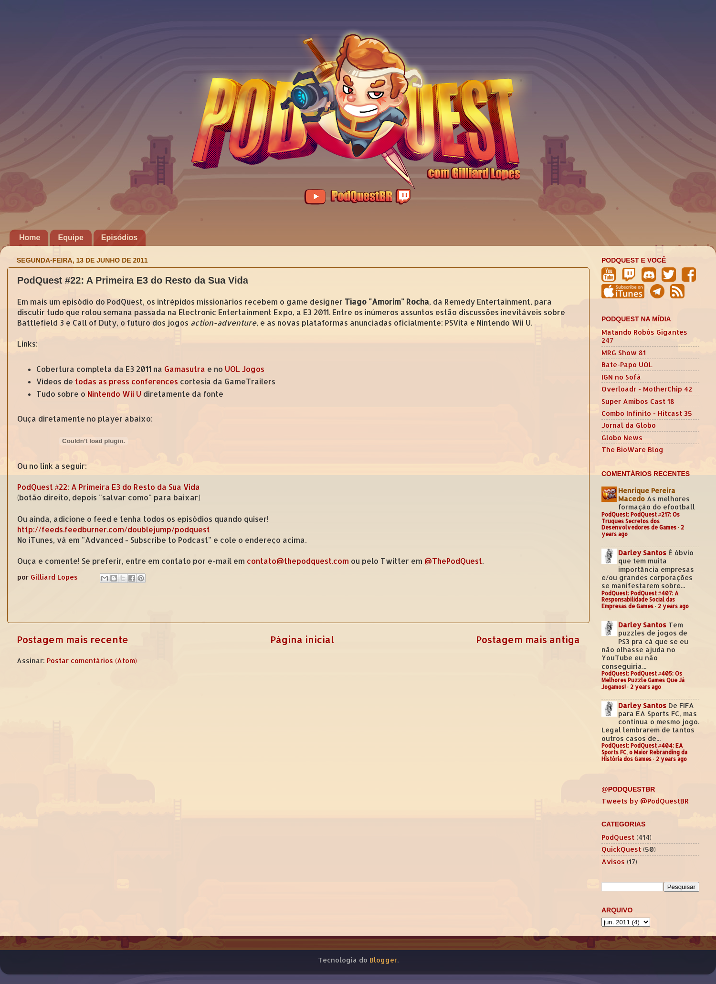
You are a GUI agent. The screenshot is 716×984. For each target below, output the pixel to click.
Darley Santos (642, 552)
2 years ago (673, 606)
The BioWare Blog (632, 449)
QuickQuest (621, 849)
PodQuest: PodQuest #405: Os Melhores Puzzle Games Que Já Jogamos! (642, 680)
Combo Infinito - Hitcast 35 (646, 413)
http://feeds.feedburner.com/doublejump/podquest (113, 529)
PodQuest (617, 837)
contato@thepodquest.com (298, 561)
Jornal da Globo (628, 425)
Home (29, 237)
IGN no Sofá (621, 376)
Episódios (119, 237)
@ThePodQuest (453, 561)
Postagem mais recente (72, 639)
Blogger (383, 959)
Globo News (621, 437)
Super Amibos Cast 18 (637, 401)
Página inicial (302, 639)
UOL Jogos (244, 369)
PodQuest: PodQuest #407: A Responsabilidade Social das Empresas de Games (640, 600)
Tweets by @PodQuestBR (645, 800)
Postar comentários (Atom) (92, 660)
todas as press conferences (126, 381)
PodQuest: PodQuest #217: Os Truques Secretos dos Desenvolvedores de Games (640, 521)
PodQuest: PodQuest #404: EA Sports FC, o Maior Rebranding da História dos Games (644, 752)
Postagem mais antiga (528, 639)
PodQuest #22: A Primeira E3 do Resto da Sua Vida (108, 487)
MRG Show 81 (623, 352)
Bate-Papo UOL (627, 364)
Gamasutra (184, 369)
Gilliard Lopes (55, 577)
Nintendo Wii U (114, 394)
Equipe (70, 237)
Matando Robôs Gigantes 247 (644, 336)
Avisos (613, 861)
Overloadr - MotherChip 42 (646, 388)
